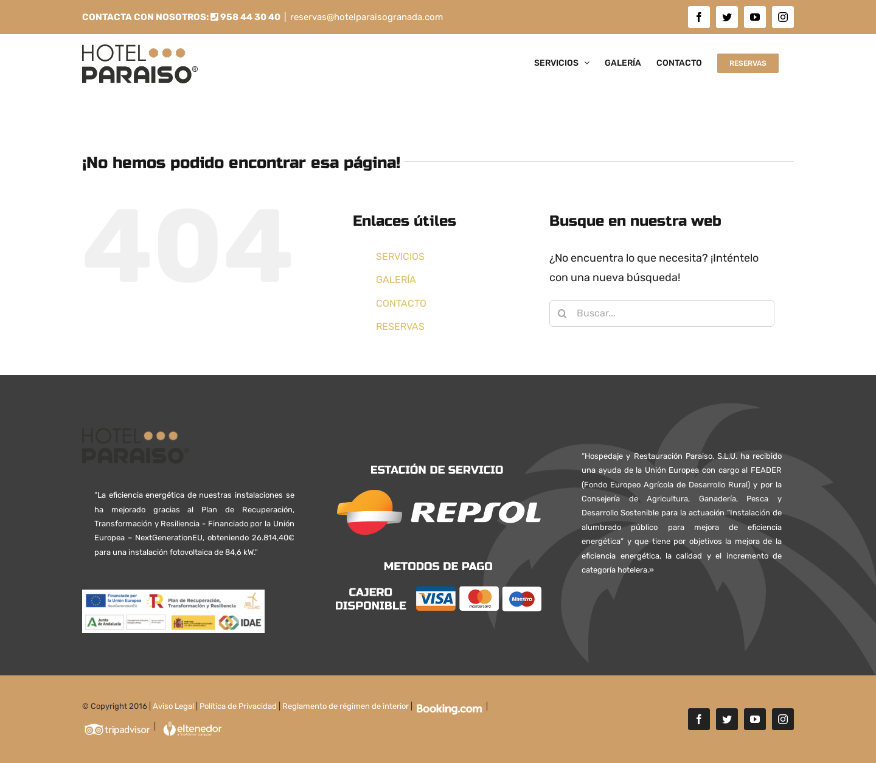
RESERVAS (400, 326)
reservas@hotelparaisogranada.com (366, 17)
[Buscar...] (661, 313)
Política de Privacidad (238, 706)
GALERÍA (396, 279)
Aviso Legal (173, 706)
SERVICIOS (400, 256)
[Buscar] (562, 313)
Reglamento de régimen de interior (345, 706)
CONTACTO (401, 303)
